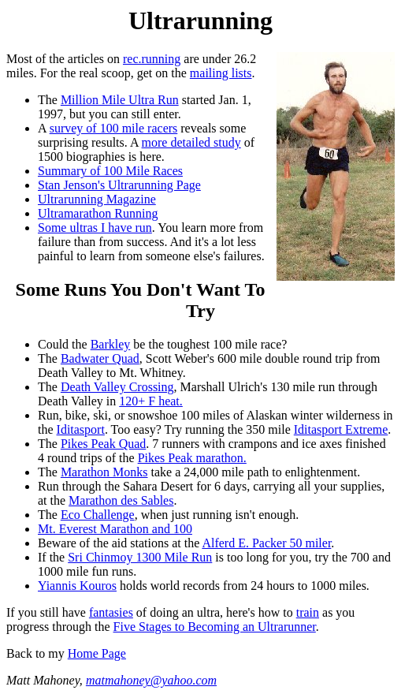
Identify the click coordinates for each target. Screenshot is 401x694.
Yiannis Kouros (77, 585)
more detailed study (191, 142)
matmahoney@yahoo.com (151, 680)
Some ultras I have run (95, 227)
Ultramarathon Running (98, 213)
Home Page (97, 653)
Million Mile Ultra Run (120, 99)
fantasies (111, 612)
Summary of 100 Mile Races (110, 170)
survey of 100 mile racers (114, 128)
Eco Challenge (98, 514)
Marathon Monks (104, 472)
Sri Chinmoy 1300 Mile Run (140, 557)
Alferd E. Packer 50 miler (266, 543)
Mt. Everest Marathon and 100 (115, 528)
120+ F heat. (151, 401)
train (307, 612)
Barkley (111, 344)
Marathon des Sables (121, 500)
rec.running (151, 58)
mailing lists (221, 73)
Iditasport (81, 429)
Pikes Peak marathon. (192, 458)
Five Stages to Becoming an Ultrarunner (214, 626)
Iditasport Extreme (341, 429)
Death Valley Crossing (117, 387)
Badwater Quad (100, 358)
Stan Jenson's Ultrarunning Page (119, 185)
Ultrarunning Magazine (97, 199)
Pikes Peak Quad (103, 443)
